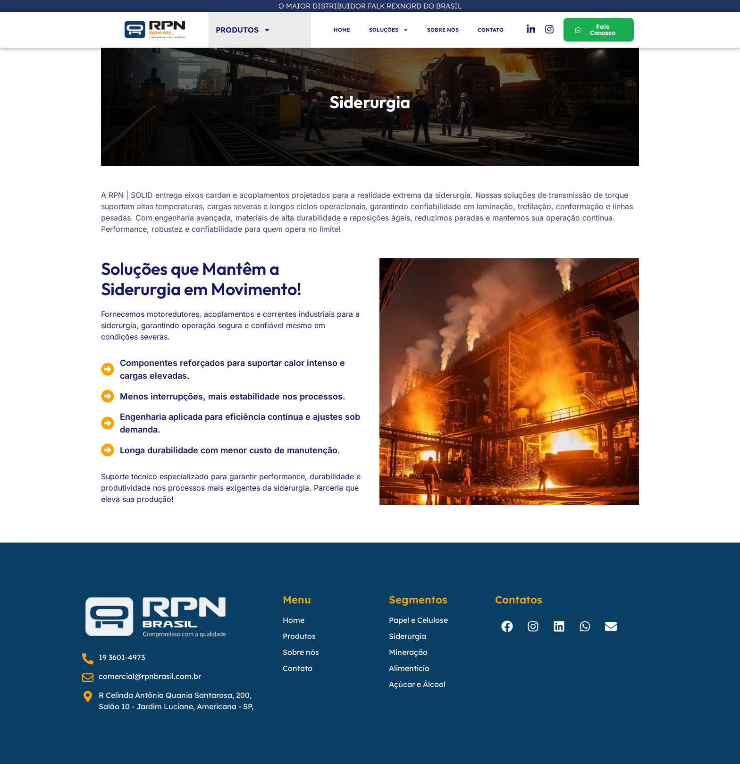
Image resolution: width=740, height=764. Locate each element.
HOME (342, 29)
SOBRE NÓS (443, 29)
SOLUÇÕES (388, 30)
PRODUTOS (243, 29)
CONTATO (491, 29)
